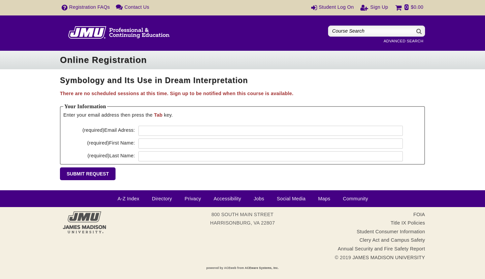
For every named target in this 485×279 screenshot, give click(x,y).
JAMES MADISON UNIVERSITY (388, 257)
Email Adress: (109, 130)
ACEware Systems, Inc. (262, 268)
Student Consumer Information (391, 231)
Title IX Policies (408, 223)
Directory (162, 198)
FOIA (419, 214)
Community (355, 198)
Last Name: (111, 155)
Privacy (193, 198)
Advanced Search (403, 41)
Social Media (291, 198)
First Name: (111, 143)
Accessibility (227, 198)
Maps (324, 198)
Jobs (259, 198)
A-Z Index (128, 198)
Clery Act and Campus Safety (392, 240)
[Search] (419, 31)
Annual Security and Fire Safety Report (381, 248)
